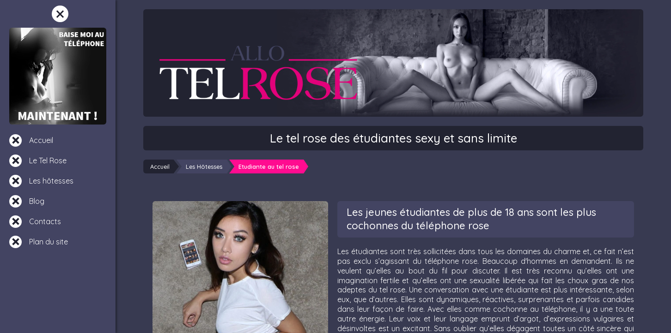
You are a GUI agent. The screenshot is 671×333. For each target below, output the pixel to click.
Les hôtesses (51, 180)
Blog (36, 201)
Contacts (45, 221)
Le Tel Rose (48, 160)
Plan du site (48, 241)
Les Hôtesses (204, 166)
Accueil (41, 140)
